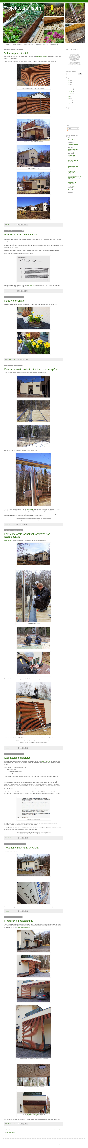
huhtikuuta (70, 91)
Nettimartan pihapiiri (73, 149)
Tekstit (69, 128)
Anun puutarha (71, 155)
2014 (69, 84)
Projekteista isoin (22, 8)
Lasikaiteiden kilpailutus (17, 757)
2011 (69, 100)
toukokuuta (70, 89)
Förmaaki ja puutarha (73, 166)
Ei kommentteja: (12, 359)
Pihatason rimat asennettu (18, 920)
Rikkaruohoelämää (72, 139)
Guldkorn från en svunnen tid (74, 178)
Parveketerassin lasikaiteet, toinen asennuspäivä (31, 369)
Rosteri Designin (8, 540)
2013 (69, 96)
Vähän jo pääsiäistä (72, 156)
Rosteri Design (30, 509)
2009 (69, 104)
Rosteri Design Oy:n (46, 761)
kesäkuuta (70, 88)
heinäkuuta (70, 86)
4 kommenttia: (13, 224)
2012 (69, 98)
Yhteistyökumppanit (42, 44)
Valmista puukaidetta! (16, 53)
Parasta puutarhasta (73, 144)
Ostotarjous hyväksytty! (73, 172)
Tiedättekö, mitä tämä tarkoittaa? (22, 847)
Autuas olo (70, 189)
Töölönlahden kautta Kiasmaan (74, 141)
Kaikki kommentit (71, 131)
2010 (69, 102)
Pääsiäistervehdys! (14, 300)
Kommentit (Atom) (11, 1132)
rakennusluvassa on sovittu (23, 927)
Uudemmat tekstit (8, 1129)
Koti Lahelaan (71, 171)
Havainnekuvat (28, 44)
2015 (69, 82)
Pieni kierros (70, 191)
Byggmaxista (31, 285)
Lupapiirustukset (17, 44)
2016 (69, 80)
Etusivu (7, 44)
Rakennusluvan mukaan (10, 238)
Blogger (59, 1144)
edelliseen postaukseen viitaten (33, 1114)
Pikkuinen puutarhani (73, 160)
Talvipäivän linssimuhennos (74, 167)
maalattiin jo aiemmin (41, 56)
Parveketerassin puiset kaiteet (21, 234)
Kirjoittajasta (54, 44)
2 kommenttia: (13, 290)
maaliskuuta (70, 93)
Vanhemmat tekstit (58, 1129)
